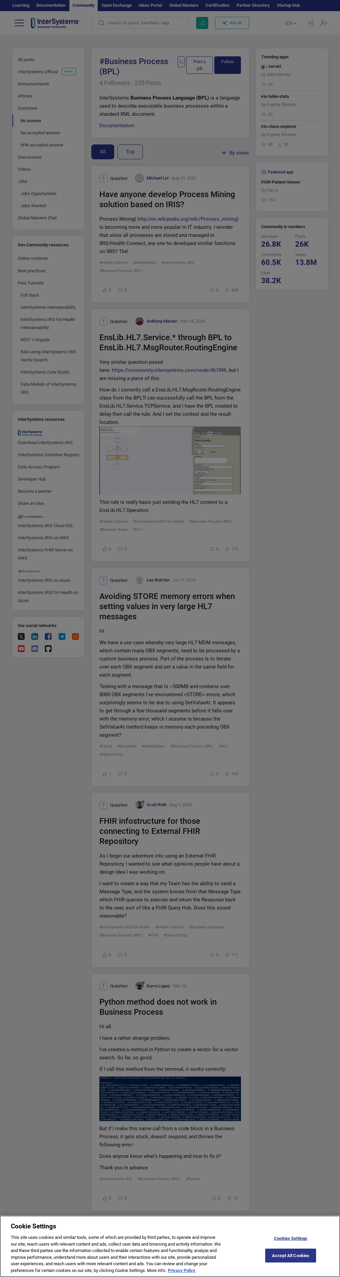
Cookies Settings (290, 1244)
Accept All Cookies (290, 1261)
